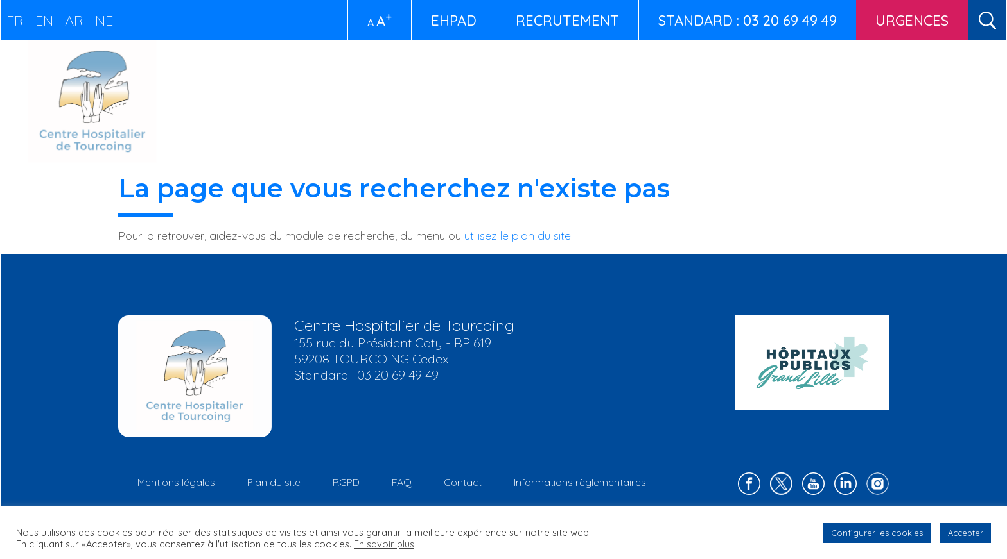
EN (44, 20)
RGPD (346, 482)
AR (74, 20)
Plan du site (274, 482)
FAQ (402, 482)
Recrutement (567, 20)
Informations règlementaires (580, 482)
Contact (463, 482)
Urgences (912, 20)
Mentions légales (176, 482)
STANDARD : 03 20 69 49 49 (747, 20)
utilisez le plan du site (517, 235)
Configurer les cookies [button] (877, 533)
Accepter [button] (965, 533)
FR (15, 20)
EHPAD (454, 20)
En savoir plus (384, 544)
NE (104, 20)
